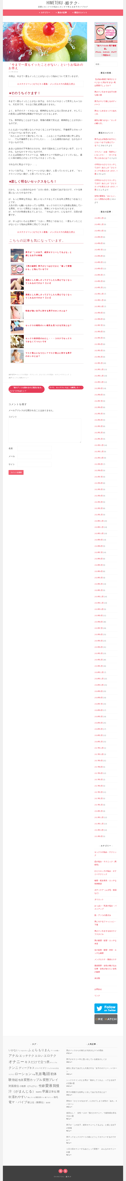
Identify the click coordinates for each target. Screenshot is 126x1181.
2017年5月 (98, 779)
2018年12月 (99, 672)
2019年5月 (98, 641)
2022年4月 (98, 420)
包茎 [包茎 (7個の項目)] (20, 1079)
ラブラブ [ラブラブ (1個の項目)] (11, 1074)
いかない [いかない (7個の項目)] (14, 1050)
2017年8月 (98, 767)
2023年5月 (98, 338)
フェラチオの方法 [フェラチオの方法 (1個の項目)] (53, 1068)
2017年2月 (98, 798)
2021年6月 (98, 483)
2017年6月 (98, 773)
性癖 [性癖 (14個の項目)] (42, 1086)
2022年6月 (98, 407)
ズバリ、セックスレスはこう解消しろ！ (66, 387)
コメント (13, 416)
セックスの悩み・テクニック (27, 374)
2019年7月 (98, 628)
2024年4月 (98, 268)
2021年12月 (99, 445)
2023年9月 (98, 313)
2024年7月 (98, 249)
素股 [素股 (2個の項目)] (37, 1097)
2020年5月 (98, 565)
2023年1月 (98, 363)
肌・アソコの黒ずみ (102, 915)
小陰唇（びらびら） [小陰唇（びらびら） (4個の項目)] (28, 1086)
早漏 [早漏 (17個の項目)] (45, 1091)
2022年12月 (99, 369)
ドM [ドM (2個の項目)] (36, 1068)
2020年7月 (98, 552)
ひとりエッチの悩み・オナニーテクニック (54, 374)
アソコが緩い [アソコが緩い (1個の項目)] (55, 1050)
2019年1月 (98, 666)
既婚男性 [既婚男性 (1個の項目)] (39, 1092)
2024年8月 (98, 243)
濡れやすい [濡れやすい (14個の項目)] (19, 1097)
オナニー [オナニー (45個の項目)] (16, 1061)
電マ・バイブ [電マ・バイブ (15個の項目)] (18, 1102)
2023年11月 (99, 300)
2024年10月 (99, 230)
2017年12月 (99, 748)
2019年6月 (98, 634)
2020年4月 (98, 571)
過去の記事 (62, 12)
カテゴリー (45, 12)
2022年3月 (98, 426)
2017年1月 (98, 805)
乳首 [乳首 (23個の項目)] (38, 1074)
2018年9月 (98, 691)
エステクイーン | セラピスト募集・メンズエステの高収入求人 (46, 84)
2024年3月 (98, 275)
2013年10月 (99, 830)
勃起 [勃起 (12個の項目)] (15, 1080)
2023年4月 (98, 344)
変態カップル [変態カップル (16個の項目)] (33, 1080)
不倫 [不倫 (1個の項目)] (33, 1074)
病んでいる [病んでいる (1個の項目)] (31, 1097)
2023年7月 (98, 325)
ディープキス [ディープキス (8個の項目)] (27, 1067)
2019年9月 (98, 615)
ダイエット (99, 899)
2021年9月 (98, 464)
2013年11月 (99, 823)
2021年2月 (98, 508)
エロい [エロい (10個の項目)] (39, 1056)
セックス (15, 378)
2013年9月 (98, 836)
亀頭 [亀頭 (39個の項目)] (46, 1073)
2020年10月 (99, 533)
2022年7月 (98, 401)
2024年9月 (98, 237)
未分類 (97, 978)
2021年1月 (98, 514)
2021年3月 (98, 502)
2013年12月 (99, 817)
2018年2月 (98, 735)
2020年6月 (98, 558)
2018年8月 (98, 697)
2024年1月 (98, 287)
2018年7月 (98, 704)
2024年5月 (98, 262)
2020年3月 (98, 577)
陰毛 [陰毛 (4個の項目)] (56, 1097)
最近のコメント (80, 12)
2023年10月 (99, 306)
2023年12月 (99, 294)
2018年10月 (99, 685)
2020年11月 (99, 527)
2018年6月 (98, 710)
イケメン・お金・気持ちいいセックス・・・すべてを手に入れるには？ (105, 155)
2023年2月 (98, 357)
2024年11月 (99, 224)
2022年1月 (98, 439)
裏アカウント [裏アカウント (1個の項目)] (49, 1097)
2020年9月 (98, 540)
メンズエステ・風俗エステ (105, 959)
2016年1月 (98, 811)
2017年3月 (98, 792)
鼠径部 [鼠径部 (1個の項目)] (48, 1103)
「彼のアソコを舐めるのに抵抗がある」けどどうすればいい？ (26, 389)
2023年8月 (98, 319)
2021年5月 (98, 489)
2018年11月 (99, 678)
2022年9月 (98, 388)
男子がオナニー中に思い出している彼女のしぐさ (86, 1059)
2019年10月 (99, 609)
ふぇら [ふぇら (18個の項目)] (33, 1050)
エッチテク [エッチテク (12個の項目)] (26, 1056)
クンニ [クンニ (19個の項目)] (13, 1068)
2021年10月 (99, 458)
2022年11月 (99, 376)
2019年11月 (99, 603)
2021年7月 (98, 477)
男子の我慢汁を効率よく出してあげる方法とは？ (86, 1092)
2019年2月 (98, 659)
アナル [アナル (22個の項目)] (14, 1055)
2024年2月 (98, 281)
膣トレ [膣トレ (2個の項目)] (41, 1097)
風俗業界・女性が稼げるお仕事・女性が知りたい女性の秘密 (105, 968)
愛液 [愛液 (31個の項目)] (48, 1085)
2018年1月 (98, 741)
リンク (97, 995)
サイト (12, 464)
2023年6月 (98, 331)
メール (12, 456)
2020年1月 (98, 590)
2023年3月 (98, 350)
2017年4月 (98, 786)
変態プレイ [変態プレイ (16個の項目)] (50, 1080)
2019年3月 (98, 653)
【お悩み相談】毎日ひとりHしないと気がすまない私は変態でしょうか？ (105, 82)
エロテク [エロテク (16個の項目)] (50, 1056)
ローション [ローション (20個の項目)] (23, 1074)
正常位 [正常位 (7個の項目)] (52, 1091)
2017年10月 (99, 754)
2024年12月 (99, 218)
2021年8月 (98, 470)
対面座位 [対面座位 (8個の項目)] (14, 1085)
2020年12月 (99, 521)
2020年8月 (98, 546)
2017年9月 (98, 760)
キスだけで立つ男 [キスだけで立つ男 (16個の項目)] (37, 1062)
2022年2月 (98, 432)
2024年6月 (98, 256)
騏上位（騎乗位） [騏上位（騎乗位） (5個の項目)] (37, 1102)
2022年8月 (98, 394)
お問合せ (98, 989)
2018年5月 (98, 716)
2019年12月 (99, 596)
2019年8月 (98, 622)
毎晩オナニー (24, 378)
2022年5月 (98, 413)
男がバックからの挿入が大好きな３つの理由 (84, 1050)
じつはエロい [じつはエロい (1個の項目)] (23, 1050)
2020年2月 (98, 584)
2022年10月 (99, 382)
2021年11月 (99, 451)
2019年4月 (98, 647)
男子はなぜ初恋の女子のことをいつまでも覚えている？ (105, 142)
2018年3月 (98, 729)
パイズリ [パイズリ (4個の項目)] (42, 1068)
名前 (11, 448)
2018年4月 (98, 723)
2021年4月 (98, 495)
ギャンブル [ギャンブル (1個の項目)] (53, 1062)
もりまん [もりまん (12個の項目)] (44, 1050)
